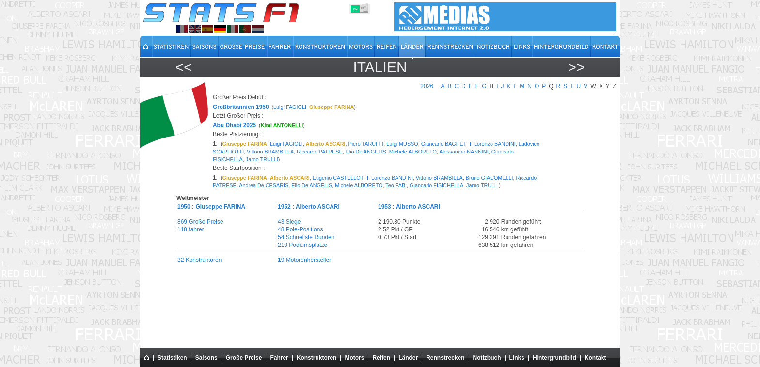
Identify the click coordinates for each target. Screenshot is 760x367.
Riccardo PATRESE (319, 151)
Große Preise (244, 357)
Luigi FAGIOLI (289, 107)
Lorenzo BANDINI (495, 144)
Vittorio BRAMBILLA (270, 151)
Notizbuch (487, 357)
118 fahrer (190, 229)
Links (516, 357)
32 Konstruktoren (199, 260)
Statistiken (172, 357)
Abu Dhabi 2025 (234, 125)
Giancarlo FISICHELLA (436, 185)
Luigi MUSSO (402, 144)
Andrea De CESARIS (263, 185)
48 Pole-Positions (300, 229)
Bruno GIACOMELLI (489, 178)
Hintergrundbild (554, 357)
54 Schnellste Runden (306, 237)
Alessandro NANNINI (463, 151)
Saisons (206, 357)
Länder (408, 357)
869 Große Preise (200, 221)
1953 (384, 206)
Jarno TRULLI (262, 159)
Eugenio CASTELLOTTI (340, 178)
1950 (183, 206)
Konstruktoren (317, 357)
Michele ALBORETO (413, 151)
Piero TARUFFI (366, 144)
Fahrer (279, 357)
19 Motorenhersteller (304, 260)
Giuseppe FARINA (220, 206)
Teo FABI (396, 185)
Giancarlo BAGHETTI (446, 144)
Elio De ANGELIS (366, 151)
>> (576, 67)
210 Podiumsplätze (302, 245)
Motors (354, 357)
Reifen (381, 357)
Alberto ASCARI (318, 206)
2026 (426, 86)
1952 (284, 206)
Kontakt (595, 357)
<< (183, 67)
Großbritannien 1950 (241, 107)
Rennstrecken (445, 357)
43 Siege (289, 221)
